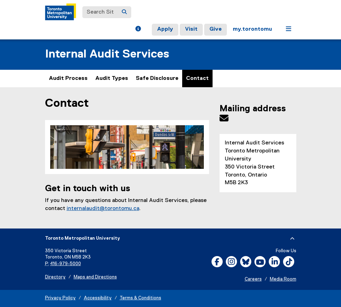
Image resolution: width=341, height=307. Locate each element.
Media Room (283, 279)
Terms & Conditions (140, 298)
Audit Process (68, 78)
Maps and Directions (95, 277)
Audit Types (111, 78)
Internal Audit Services (107, 54)
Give (215, 29)
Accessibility (98, 298)
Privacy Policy (60, 298)
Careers (253, 279)
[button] (138, 30)
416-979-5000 (65, 264)
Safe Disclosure (157, 78)
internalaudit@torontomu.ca (103, 208)
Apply (165, 29)
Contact (197, 78)
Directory (55, 277)
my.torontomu (252, 29)
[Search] (124, 12)
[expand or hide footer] (292, 238)
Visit (191, 29)
